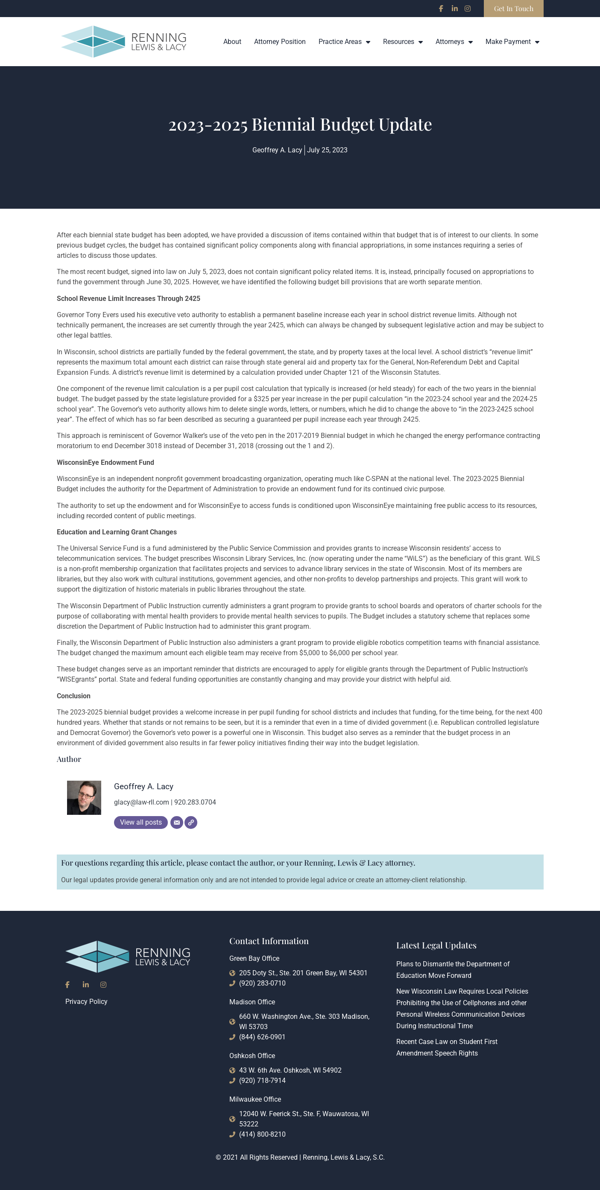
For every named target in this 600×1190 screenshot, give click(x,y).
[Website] (190, 822)
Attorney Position (280, 42)
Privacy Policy (86, 1002)
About (232, 42)
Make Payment (512, 41)
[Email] (176, 822)
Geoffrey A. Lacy (143, 786)
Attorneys (454, 41)
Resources (403, 41)
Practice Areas (344, 41)
